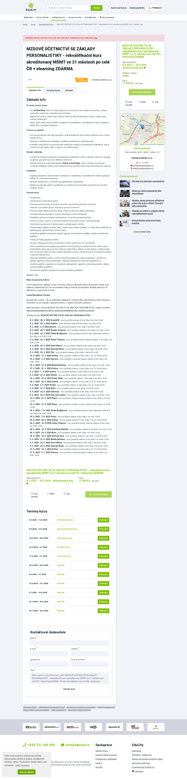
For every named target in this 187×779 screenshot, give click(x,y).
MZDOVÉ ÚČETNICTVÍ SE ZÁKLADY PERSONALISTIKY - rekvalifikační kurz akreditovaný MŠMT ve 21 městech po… (100, 24)
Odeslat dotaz (69, 689)
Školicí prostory (107, 17)
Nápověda (136, 750)
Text (33, 670)
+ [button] (123, 117)
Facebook (137, 771)
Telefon (75, 648)
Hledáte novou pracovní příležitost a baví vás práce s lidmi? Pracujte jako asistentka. (148, 203)
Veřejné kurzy (58, 17)
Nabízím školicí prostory (106, 755)
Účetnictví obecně (30, 707)
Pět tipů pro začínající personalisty (148, 181)
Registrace (147, 755)
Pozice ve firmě (78, 659)
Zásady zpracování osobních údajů (147, 759)
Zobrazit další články (142, 232)
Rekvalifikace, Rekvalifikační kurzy (51, 707)
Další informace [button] (22, 765)
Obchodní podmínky (141, 763)
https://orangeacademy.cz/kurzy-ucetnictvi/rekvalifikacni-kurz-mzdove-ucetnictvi (60, 310)
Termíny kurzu (53, 90)
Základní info (35, 90)
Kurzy (33, 24)
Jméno (34, 638)
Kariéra (98, 763)
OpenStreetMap (151, 144)
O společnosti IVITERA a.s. (143, 767)
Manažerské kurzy (46, 24)
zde (95, 38)
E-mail (33, 648)
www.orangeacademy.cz (143, 168)
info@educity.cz (75, 745)
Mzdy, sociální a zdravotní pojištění (36, 710)
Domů (25, 24)
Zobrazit (103, 520)
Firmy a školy (42, 17)
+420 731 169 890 (39, 745)
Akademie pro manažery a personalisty (81, 707)
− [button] (123, 121)
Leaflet (141, 144)
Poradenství (90, 17)
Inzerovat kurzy (118, 8)
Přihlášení (155, 8)
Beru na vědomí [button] (26, 772)
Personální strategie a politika (79, 710)
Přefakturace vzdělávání (106, 759)
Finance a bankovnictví (106, 707)
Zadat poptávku (136, 8)
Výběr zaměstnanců (59, 710)
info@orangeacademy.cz (143, 165)
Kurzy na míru (74, 17)
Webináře (28, 17)
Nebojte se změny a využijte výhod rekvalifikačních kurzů (148, 212)
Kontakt (69, 90)
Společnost (35, 659)
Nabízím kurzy (101, 750)
